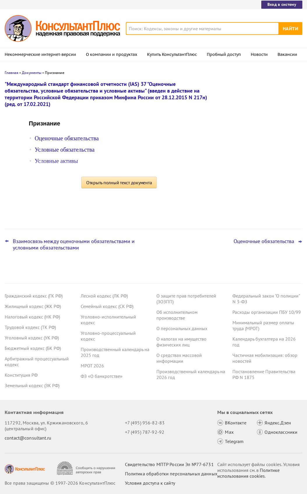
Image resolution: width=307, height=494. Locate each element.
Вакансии (287, 54)
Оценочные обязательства (67, 138)
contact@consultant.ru (28, 438)
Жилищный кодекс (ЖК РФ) (33, 306)
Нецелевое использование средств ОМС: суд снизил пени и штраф (255, 111)
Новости (259, 54)
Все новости (233, 210)
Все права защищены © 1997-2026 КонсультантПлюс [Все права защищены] (60, 483)
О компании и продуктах (111, 54)
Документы (31, 72)
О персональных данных (181, 328)
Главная (11, 72)
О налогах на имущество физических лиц (181, 342)
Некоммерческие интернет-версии (40, 54)
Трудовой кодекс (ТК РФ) (30, 327)
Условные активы (56, 161)
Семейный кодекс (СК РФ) (107, 306)
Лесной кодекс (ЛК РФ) (104, 296)
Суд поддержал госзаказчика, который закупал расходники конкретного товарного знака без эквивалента (258, 191)
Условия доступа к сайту (150, 483)
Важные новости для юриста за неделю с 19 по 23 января (251, 163)
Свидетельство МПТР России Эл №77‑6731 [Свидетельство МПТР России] (169, 464)
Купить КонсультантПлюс (172, 54)
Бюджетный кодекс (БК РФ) (33, 348)
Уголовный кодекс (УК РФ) (32, 338)
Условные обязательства (65, 149)
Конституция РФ (21, 375)
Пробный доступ (224, 54)
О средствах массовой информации (179, 358)
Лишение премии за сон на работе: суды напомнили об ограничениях (255, 137)
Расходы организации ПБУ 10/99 (266, 312)
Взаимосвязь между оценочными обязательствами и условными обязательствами (74, 244)
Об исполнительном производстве (176, 315)
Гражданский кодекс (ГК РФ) (34, 296)
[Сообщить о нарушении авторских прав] (87, 468)
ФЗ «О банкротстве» (102, 376)
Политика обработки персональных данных (171, 474)
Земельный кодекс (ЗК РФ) (32, 385)
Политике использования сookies (248, 473)
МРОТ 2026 (92, 366)
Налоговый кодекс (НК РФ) (32, 317)
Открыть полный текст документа (119, 182)
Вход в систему (281, 4)
